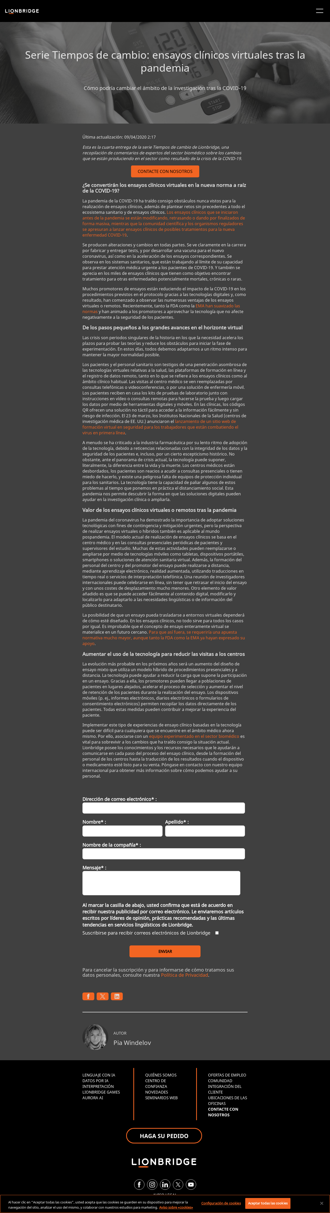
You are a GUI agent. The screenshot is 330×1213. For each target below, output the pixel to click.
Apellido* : (177, 822)
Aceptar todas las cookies (268, 1203)
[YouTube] (191, 1184)
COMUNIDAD (220, 1080)
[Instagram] (152, 1184)
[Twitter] (178, 1184)
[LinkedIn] (165, 1184)
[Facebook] (139, 1184)
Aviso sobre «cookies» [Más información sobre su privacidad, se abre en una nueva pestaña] (176, 1207)
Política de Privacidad (184, 975)
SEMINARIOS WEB (161, 1097)
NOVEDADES (156, 1092)
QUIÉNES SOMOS (160, 1075)
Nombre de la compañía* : (111, 845)
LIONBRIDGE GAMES (101, 1092)
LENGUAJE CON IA (98, 1075)
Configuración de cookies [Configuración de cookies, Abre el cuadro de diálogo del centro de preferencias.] (221, 1203)
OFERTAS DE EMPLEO (227, 1075)
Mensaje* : (94, 868)
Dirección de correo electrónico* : (119, 799)
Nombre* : (94, 822)
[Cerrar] (321, 1203)
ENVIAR (165, 951)
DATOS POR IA (95, 1080)
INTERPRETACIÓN (98, 1086)
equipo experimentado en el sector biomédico (194, 736)
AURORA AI (92, 1097)
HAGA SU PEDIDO (164, 1136)
